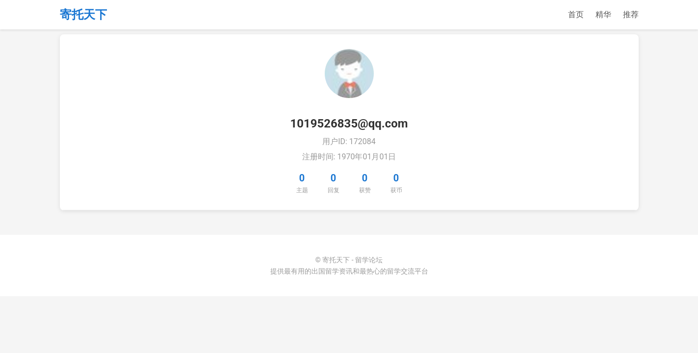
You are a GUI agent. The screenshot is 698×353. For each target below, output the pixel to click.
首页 (576, 14)
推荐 (631, 14)
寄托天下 (83, 15)
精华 (603, 14)
